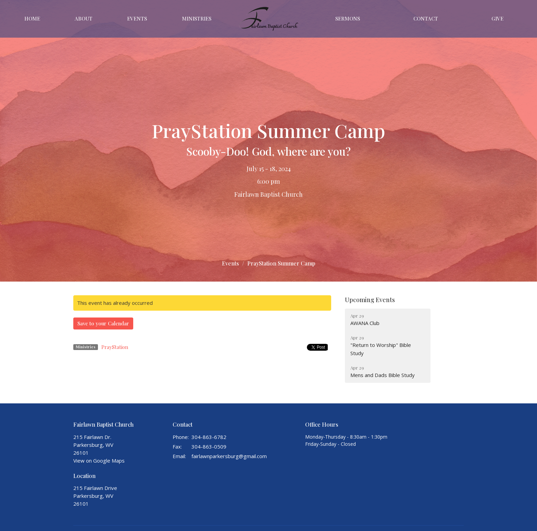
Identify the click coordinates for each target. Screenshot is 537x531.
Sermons (347, 18)
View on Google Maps (99, 460)
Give (497, 18)
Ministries (196, 18)
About (83, 18)
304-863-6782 (208, 436)
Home (32, 18)
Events (137, 18)
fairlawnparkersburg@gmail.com (229, 456)
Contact (425, 18)
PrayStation (114, 347)
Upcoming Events (370, 300)
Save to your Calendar (103, 323)
